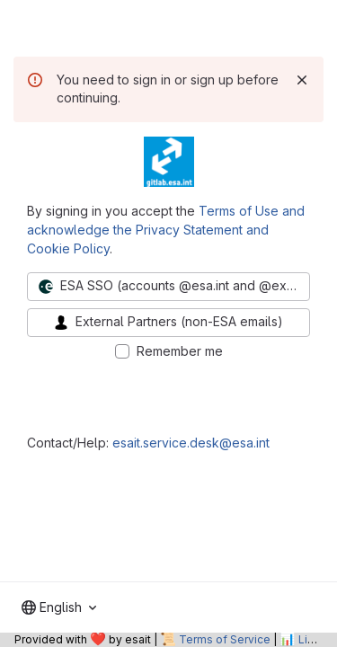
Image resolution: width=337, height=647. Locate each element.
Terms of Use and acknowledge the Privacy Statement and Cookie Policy (166, 229)
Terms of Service (224, 639)
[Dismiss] (302, 80)
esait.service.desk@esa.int (191, 442)
